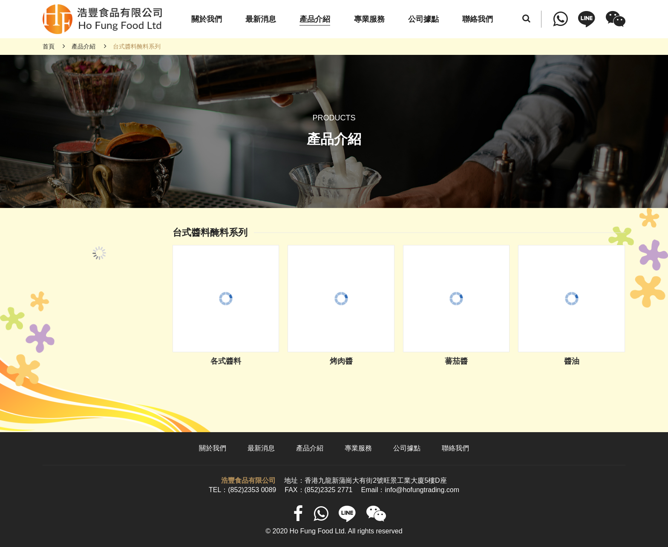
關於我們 (212, 448)
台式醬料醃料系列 (137, 46)
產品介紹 (83, 46)
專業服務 (358, 448)
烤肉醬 (341, 361)
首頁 (49, 46)
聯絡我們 (455, 448)
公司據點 (406, 448)
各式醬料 (225, 361)
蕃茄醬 (456, 361)
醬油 (571, 361)
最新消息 (261, 448)
